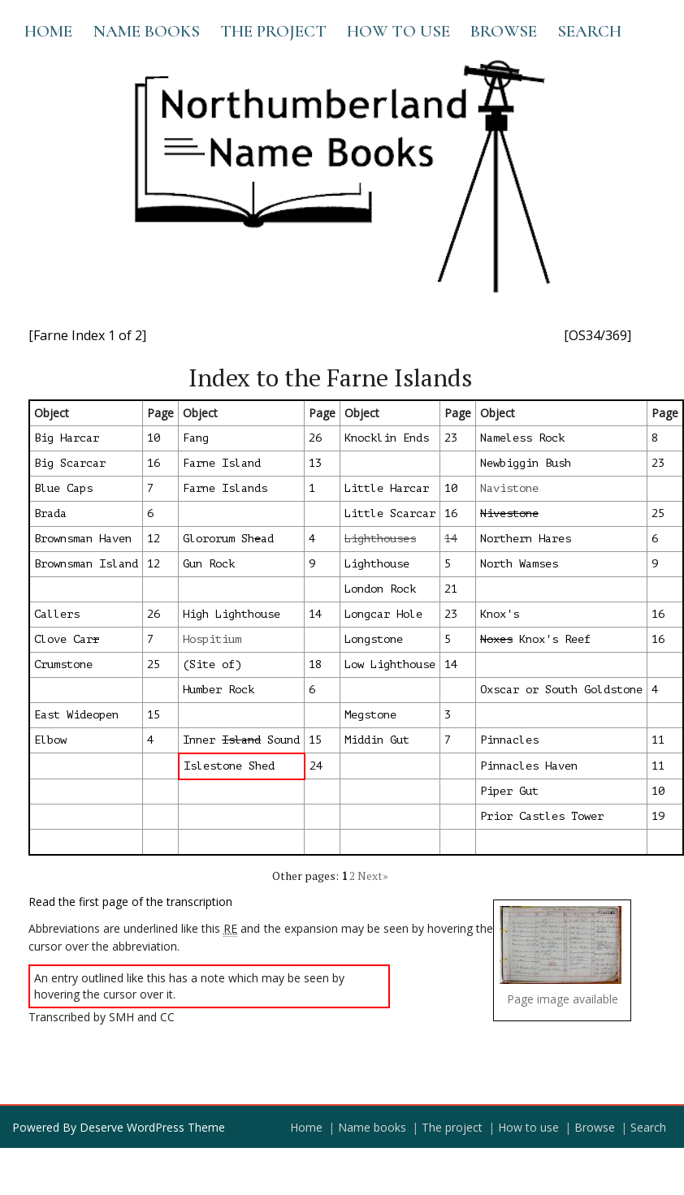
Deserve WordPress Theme (152, 1127)
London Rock (380, 589)
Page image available (562, 999)
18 (315, 664)
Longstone (373, 639)
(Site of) (212, 664)
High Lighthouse (231, 614)
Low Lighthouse (389, 664)
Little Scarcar (389, 513)
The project (273, 31)
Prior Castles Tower (542, 816)
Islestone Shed (229, 766)
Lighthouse (376, 564)
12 (153, 539)
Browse (503, 31)
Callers (57, 614)
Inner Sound (241, 740)
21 (450, 589)
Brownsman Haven (83, 539)
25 (658, 513)
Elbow (50, 740)
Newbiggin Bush (525, 463)
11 (658, 740)
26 (315, 438)
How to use (398, 31)
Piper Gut (509, 791)
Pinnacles (509, 740)
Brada (50, 513)
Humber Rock (218, 690)
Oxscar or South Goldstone (561, 690)
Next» (372, 875)
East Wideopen (76, 715)
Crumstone (63, 664)
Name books (146, 31)
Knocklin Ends (386, 438)
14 (315, 614)
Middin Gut (376, 740)
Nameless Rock (522, 438)
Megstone (370, 715)
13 (315, 463)
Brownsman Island (86, 564)
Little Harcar (386, 488)
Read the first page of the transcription (130, 901)
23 (450, 438)
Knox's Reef (535, 639)
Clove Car (66, 639)
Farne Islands (225, 488)
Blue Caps (63, 488)
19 (658, 816)
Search (589, 31)
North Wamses (519, 564)
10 (153, 438)
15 (153, 715)
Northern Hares (525, 539)
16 (153, 463)
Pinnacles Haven (529, 766)
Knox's (499, 614)
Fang (196, 438)
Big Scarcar (70, 463)
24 (316, 766)
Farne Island (222, 463)
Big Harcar (66, 438)
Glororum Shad (228, 539)
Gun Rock (209, 564)
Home (48, 31)
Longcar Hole (383, 614)
